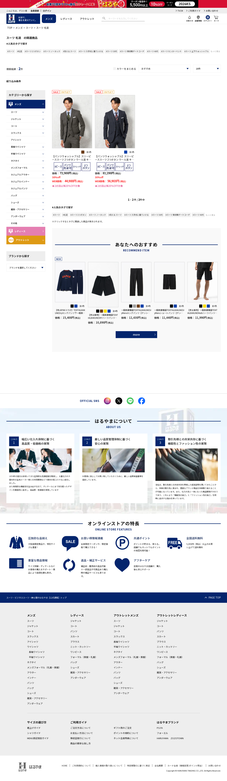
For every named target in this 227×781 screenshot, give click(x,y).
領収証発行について (80, 738)
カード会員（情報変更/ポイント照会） (186, 765)
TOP (9, 27)
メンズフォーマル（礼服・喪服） (44, 667)
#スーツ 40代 (152, 51)
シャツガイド (34, 733)
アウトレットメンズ (126, 615)
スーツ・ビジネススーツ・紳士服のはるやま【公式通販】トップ (36, 597)
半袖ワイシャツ (18, 153)
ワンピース (75, 651)
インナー (31, 677)
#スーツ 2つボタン (33, 51)
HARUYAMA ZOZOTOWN (170, 738)
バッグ (14, 195)
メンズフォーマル (19, 167)
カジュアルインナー (20, 181)
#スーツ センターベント (171, 51)
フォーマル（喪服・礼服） (83, 657)
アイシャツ (16, 139)
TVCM (180, 11)
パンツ (30, 682)
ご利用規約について (81, 765)
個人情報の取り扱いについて (108, 765)
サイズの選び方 (37, 722)
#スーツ (10, 51)
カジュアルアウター (20, 174)
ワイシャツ (32, 646)
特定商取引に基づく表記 (138, 765)
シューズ (15, 202)
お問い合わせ (212, 11)
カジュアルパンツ (19, 188)
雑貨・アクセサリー (20, 209)
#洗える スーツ (69, 51)
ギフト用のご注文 (123, 727)
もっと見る (215, 51)
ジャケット (16, 118)
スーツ (29, 27)
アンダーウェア (18, 216)
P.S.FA (160, 727)
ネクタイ (15, 160)
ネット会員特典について (126, 738)
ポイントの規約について (126, 733)
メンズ (49, 18)
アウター (31, 672)
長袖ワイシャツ (18, 146)
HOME (64, 765)
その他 (14, 223)
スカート (74, 636)
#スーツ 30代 (111, 51)
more (136, 334)
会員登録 (35, 10)
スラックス (16, 132)
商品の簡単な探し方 (80, 743)
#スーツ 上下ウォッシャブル (196, 51)
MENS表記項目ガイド (38, 738)
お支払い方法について (81, 733)
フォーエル (162, 733)
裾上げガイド (34, 727)
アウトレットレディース (172, 615)
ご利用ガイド (194, 11)
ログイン (47, 10)
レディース (66, 18)
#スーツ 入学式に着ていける (91, 51)
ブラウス (74, 641)
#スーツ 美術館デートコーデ (132, 51)
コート (14, 125)
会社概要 (159, 765)
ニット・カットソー (80, 646)
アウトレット (87, 18)
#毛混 (19, 51)
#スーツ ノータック (52, 51)
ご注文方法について (80, 727)
